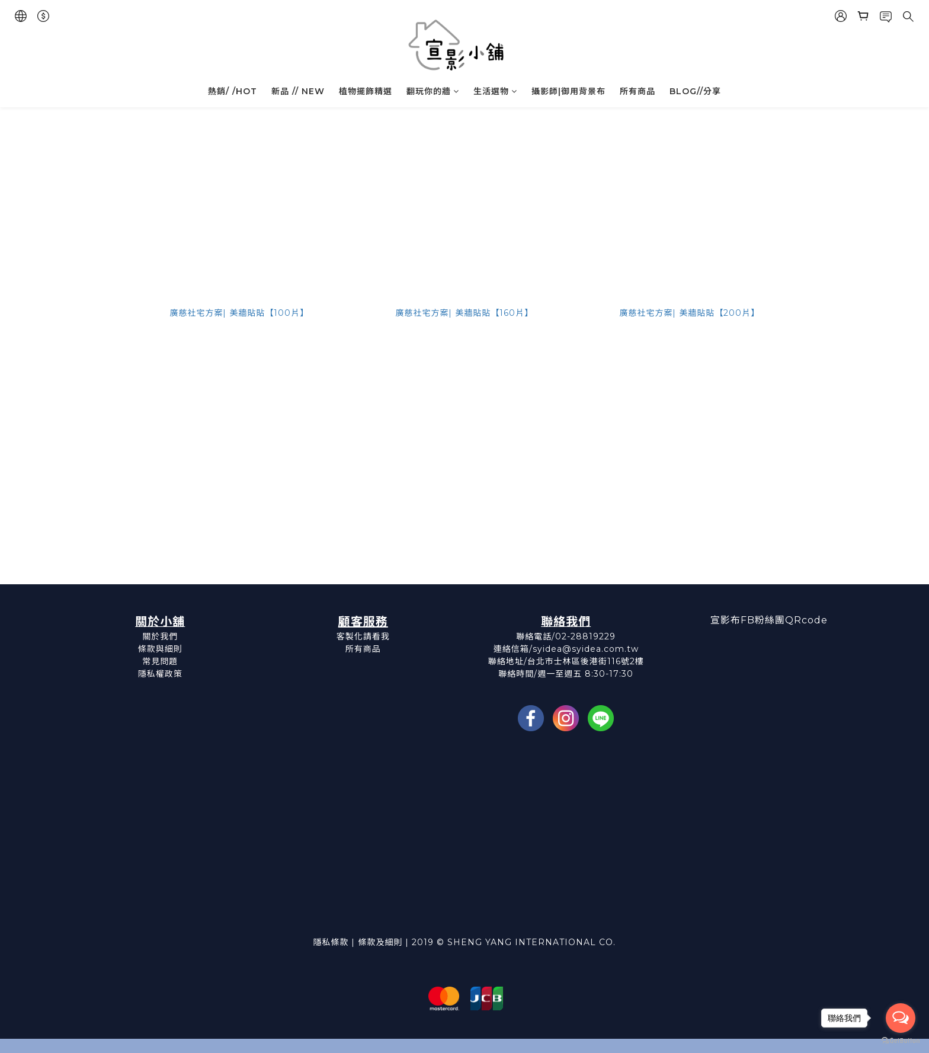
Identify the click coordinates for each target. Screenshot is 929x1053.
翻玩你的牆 (432, 91)
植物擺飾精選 (365, 91)
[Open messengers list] (900, 1018)
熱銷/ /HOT (232, 91)
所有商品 (637, 91)
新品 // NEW (298, 91)
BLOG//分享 (695, 91)
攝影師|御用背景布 (568, 91)
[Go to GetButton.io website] (901, 1041)
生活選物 (495, 91)
